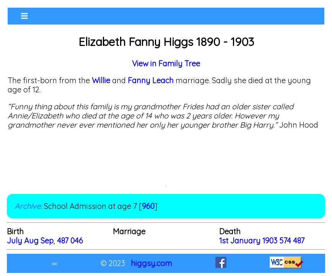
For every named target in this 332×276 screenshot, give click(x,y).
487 (62, 240)
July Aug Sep (30, 240)
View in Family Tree (166, 63)
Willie (101, 80)
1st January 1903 (249, 240)
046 (76, 240)
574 (285, 240)
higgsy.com (151, 263)
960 (148, 206)
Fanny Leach (150, 80)
